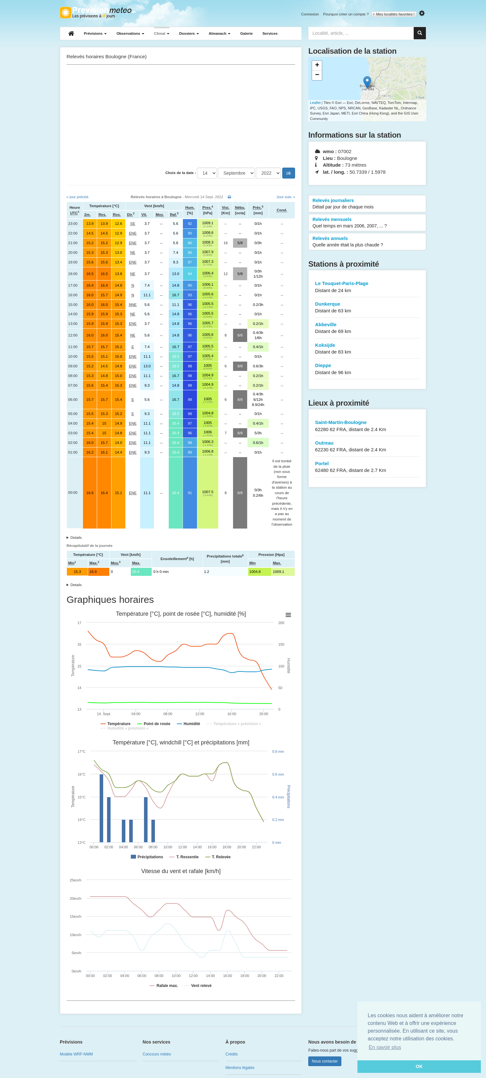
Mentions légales (240, 1067)
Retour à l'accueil (97, 12)
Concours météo (157, 1054)
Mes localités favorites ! (394, 14)
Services (269, 33)
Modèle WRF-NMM (76, 1054)
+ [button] (317, 65)
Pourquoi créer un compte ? (346, 14)
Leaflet (315, 103)
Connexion (310, 14)
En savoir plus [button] (385, 1047)
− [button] (317, 75)
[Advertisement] (181, 116)
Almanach (219, 33)
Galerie (246, 33)
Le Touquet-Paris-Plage (367, 287)
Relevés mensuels (367, 223)
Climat (161, 33)
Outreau (367, 446)
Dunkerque (367, 307)
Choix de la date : (181, 173)
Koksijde (367, 348)
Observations (130, 33)
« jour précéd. (78, 197)
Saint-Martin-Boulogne (367, 426)
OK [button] (419, 1066)
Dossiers (189, 33)
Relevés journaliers (367, 204)
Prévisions (95, 33)
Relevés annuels (367, 242)
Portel (367, 467)
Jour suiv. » (285, 197)
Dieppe (367, 369)
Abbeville (367, 328)
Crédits (232, 1054)
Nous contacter (325, 1061)
